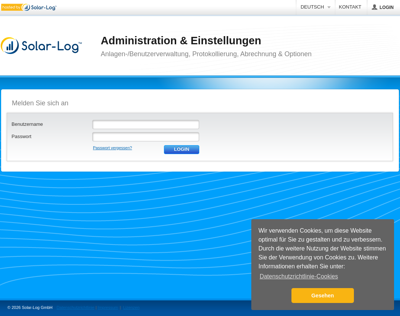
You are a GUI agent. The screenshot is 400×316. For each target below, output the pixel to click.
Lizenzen (131, 307)
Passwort (21, 136)
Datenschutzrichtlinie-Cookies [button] (298, 276)
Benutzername (27, 124)
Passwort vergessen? (112, 148)
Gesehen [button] (323, 296)
